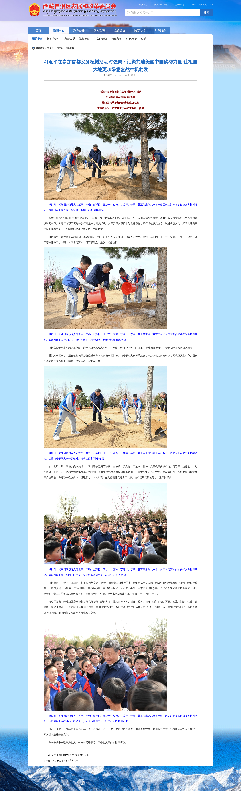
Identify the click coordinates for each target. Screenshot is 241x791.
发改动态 (99, 30)
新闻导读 (52, 38)
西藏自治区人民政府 (161, 5)
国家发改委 (68, 38)
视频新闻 (84, 38)
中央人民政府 (141, 5)
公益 (143, 38)
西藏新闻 (116, 38)
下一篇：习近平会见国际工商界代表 (61, 760)
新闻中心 (58, 30)
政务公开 (79, 30)
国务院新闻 (101, 38)
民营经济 (139, 30)
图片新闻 (37, 38)
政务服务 (160, 30)
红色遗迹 (131, 38)
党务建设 (119, 30)
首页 (38, 30)
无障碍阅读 (179, 5)
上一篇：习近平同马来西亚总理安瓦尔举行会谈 (66, 755)
